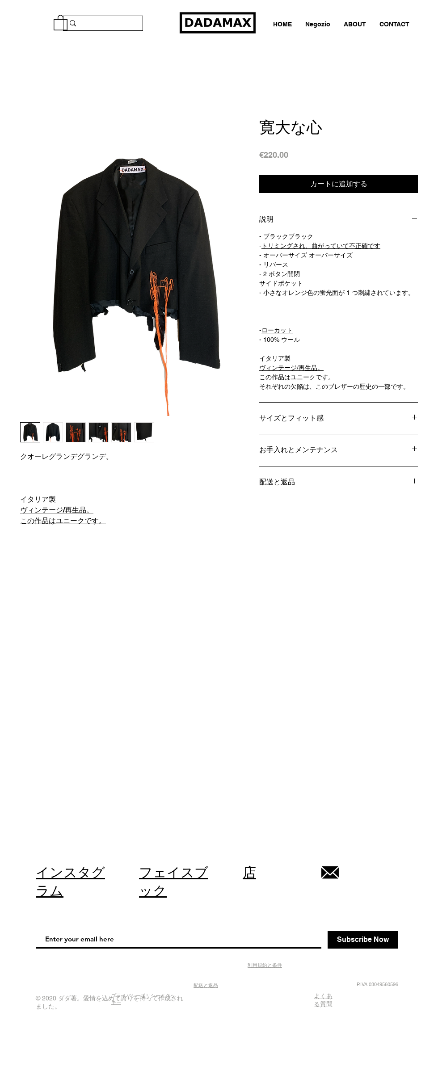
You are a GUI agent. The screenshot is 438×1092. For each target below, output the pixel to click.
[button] (60, 22)
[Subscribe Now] (363, 940)
